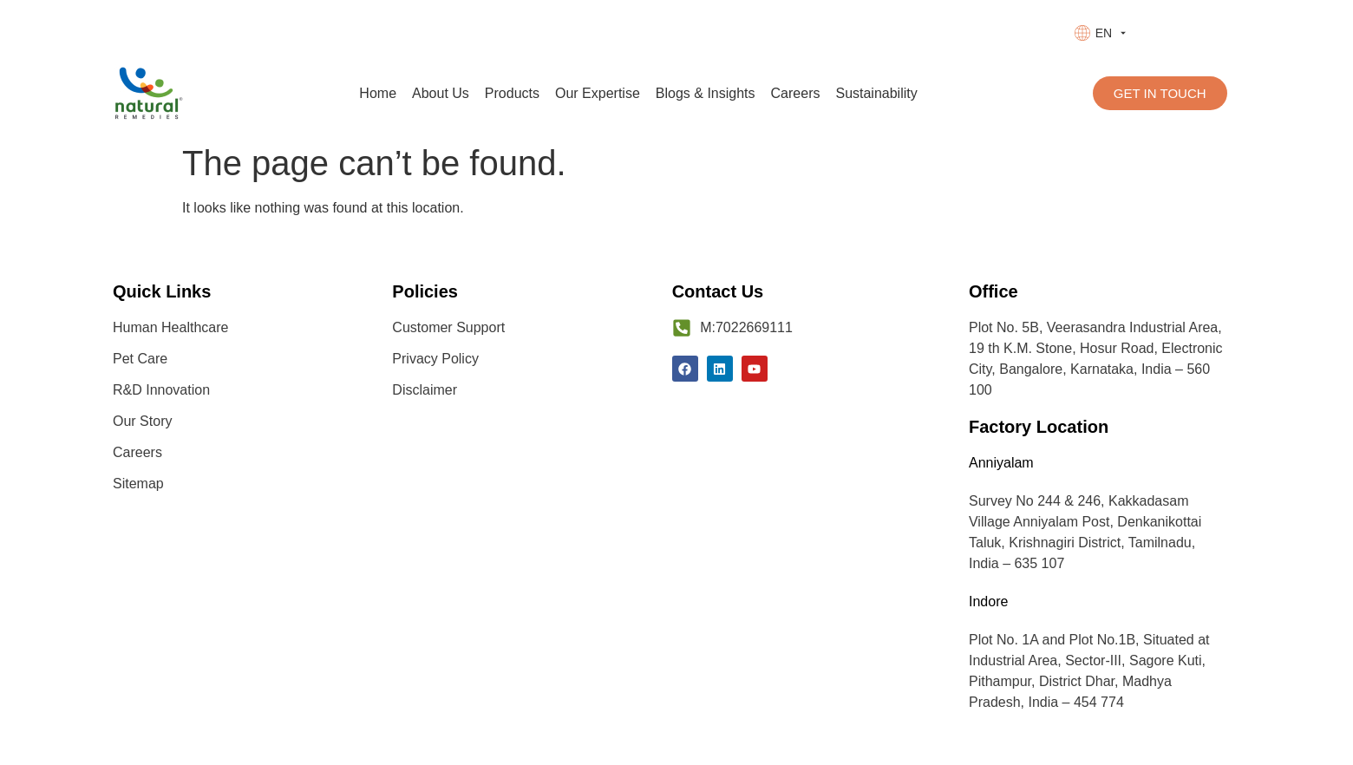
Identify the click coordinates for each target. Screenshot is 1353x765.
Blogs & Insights (705, 93)
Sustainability (876, 93)
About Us (440, 93)
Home (377, 93)
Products (512, 93)
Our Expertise (597, 93)
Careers (795, 93)
